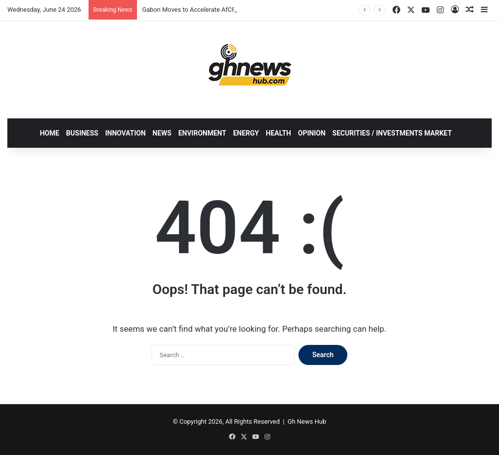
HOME (49, 133)
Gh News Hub (307, 421)
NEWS (162, 133)
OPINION (311, 133)
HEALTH (278, 133)
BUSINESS (82, 133)
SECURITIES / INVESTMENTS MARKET (392, 133)
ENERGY (246, 133)
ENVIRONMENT (202, 133)
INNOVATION (125, 133)
